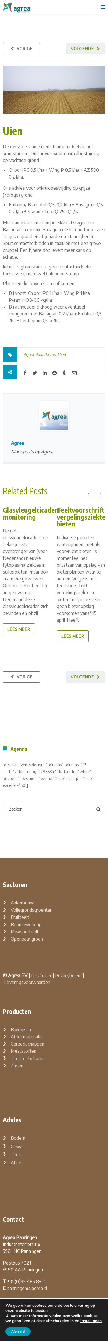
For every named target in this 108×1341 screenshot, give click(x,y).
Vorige (25, 48)
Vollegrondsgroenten (31, 910)
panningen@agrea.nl (27, 1288)
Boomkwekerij (25, 924)
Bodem (18, 1138)
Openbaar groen (27, 939)
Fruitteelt (20, 917)
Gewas (18, 1146)
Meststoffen (23, 1051)
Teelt (16, 1154)
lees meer (18, 629)
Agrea (28, 354)
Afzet (16, 1163)
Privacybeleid (68, 975)
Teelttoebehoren (28, 1058)
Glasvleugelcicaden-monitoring (32, 513)
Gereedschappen (27, 1044)
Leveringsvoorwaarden (27, 982)
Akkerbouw (45, 354)
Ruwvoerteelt (25, 932)
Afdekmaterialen (27, 1037)
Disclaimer (41, 975)
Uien (12, 130)
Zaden (17, 1066)
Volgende (82, 48)
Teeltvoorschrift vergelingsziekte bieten (81, 516)
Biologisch (21, 1029)
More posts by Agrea (32, 452)
